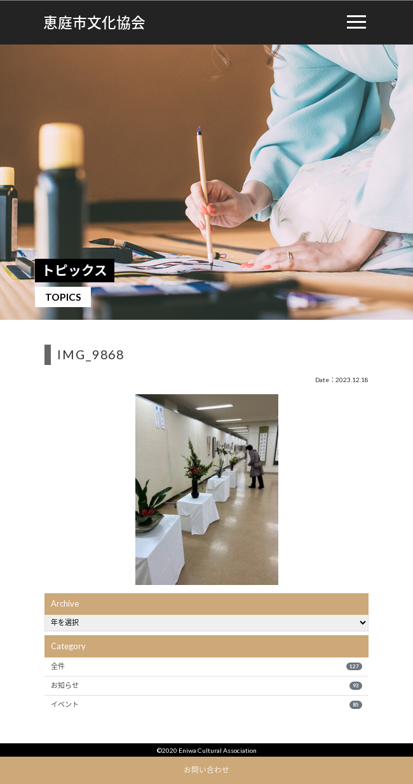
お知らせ (206, 685)
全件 (206, 666)
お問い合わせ (206, 769)
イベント (206, 704)
